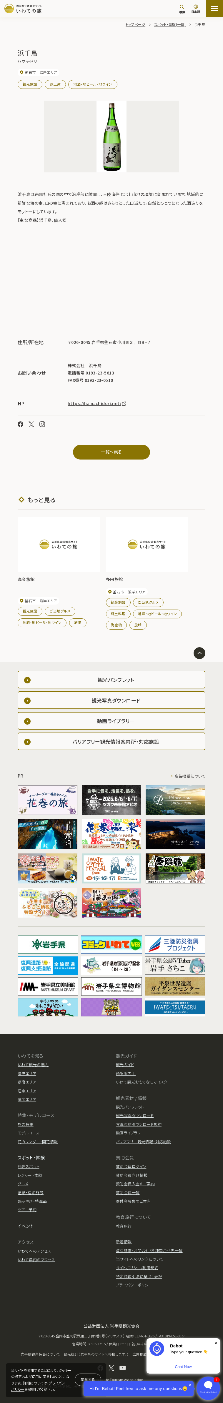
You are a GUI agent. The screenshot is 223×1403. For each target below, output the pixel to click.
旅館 (77, 622)
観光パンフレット (130, 1107)
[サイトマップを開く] (214, 8)
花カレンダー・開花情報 (38, 1141)
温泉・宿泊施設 (31, 1192)
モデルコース (29, 1133)
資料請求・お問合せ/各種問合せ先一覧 (149, 1250)
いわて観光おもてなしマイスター (143, 1082)
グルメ (23, 1183)
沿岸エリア (27, 1091)
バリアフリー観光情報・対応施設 (143, 1141)
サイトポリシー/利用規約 (137, 1267)
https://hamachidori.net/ (97, 403)
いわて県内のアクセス (36, 1259)
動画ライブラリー (130, 1133)
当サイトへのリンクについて (139, 1259)
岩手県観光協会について (40, 1354)
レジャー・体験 (30, 1175)
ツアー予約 (27, 1209)
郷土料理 (118, 613)
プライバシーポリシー (134, 1285)
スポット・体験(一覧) (170, 24)
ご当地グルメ (60, 610)
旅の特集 (26, 1124)
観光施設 (30, 83)
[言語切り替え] (195, 9)
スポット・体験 (31, 1157)
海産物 (116, 624)
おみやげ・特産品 (32, 1201)
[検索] (182, 9)
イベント (26, 1226)
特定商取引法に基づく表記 (139, 1276)
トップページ (136, 24)
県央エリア (27, 1073)
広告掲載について (190, 776)
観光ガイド (125, 1064)
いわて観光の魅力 (33, 1064)
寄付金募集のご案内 (133, 1201)
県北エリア (27, 1099)
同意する (88, 1379)
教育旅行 (124, 1226)
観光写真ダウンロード (135, 1115)
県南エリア (27, 1082)
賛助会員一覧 (128, 1192)
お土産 (55, 83)
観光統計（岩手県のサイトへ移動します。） (96, 1354)
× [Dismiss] (216, 1342)
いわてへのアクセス (34, 1251)
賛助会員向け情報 (131, 1175)
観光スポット (28, 1166)
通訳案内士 (126, 1073)
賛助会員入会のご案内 (135, 1183)
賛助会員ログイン (131, 1166)
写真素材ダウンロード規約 (139, 1124)
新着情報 (124, 1241)
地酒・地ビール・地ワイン (92, 83)
